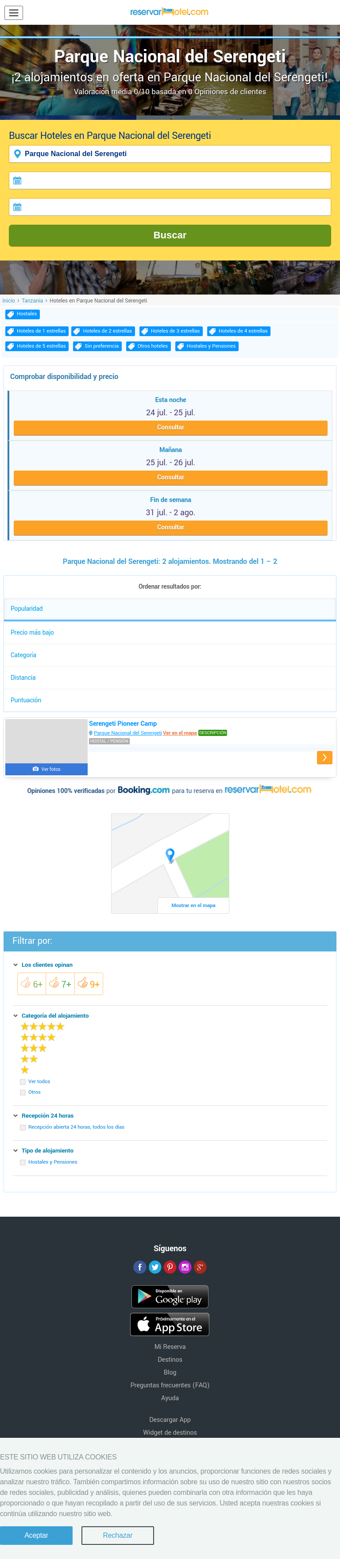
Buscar (170, 235)
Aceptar (36, 1535)
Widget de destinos (170, 1432)
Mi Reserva (170, 1347)
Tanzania (32, 301)
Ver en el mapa (180, 733)
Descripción (212, 733)
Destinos (170, 1359)
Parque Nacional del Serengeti (128, 733)
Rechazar (117, 1535)
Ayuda (170, 1398)
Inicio (8, 301)
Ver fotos (51, 769)
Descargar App (169, 1420)
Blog (170, 1372)
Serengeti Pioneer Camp (123, 723)
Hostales (27, 314)
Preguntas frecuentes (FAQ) (170, 1385)
